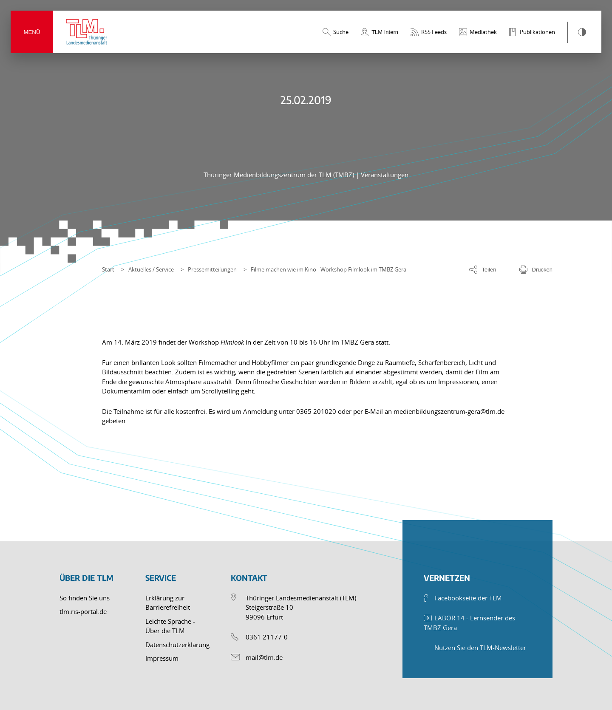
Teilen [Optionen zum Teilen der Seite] (489, 269)
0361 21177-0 (267, 637)
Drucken (542, 269)
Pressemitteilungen (212, 269)
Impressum (161, 658)
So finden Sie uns (85, 598)
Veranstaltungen (384, 174)
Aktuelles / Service (151, 269)
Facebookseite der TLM (468, 598)
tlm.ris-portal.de (83, 611)
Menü (31, 32)
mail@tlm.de (264, 657)
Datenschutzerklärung (177, 644)
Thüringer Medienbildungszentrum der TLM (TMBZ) (280, 174)
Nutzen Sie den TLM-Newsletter (480, 647)
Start (108, 269)
